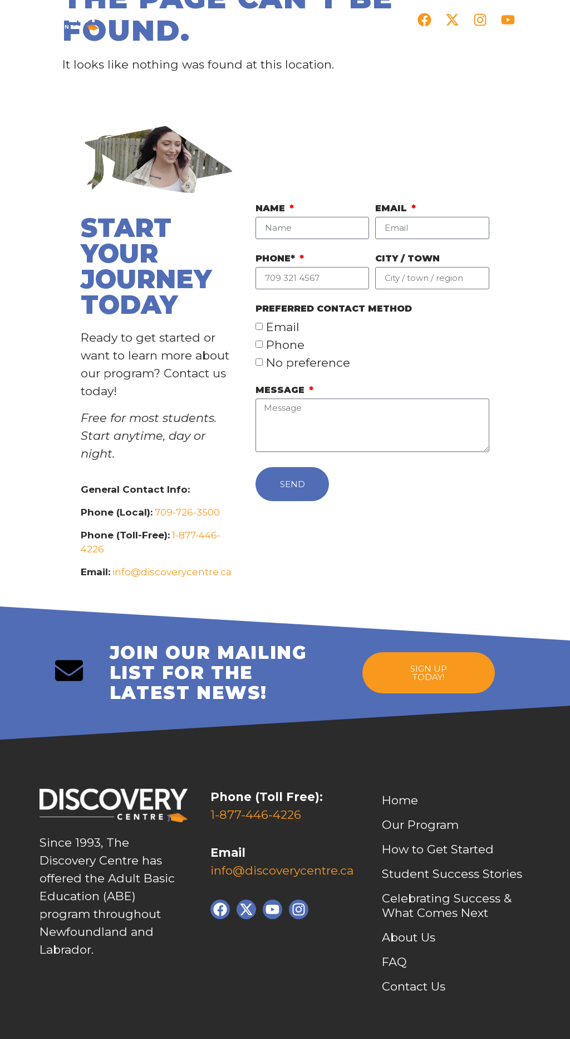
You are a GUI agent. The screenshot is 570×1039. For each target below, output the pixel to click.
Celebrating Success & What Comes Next (447, 905)
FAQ (394, 962)
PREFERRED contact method (333, 309)
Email (392, 208)
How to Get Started (438, 849)
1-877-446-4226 (255, 815)
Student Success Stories (452, 874)
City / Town (407, 259)
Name (271, 208)
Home (400, 800)
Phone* (276, 259)
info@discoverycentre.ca (172, 571)
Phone (285, 345)
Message (281, 390)
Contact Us (413, 986)
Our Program (420, 825)
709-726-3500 (186, 512)
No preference (308, 363)
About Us (408, 937)
